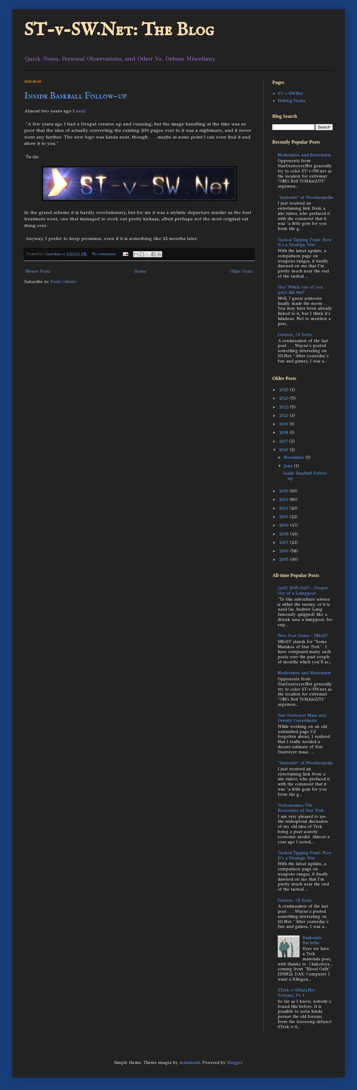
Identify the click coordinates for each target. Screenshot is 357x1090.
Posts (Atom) (63, 281)
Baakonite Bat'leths (312, 940)
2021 (284, 415)
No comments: (104, 254)
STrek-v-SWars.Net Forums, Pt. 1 (296, 993)
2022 (284, 407)
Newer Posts (38, 271)
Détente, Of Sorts (295, 334)
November (295, 457)
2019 (284, 424)
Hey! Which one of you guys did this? (300, 290)
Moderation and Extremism (304, 155)
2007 (284, 542)
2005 (284, 559)
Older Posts (241, 271)
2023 (284, 398)
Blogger (234, 1062)
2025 (284, 389)
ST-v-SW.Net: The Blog (119, 30)
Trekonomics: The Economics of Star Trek (301, 808)
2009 (284, 525)
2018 (284, 432)
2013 (284, 508)
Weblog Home (292, 100)
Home (140, 271)
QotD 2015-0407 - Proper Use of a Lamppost (303, 590)
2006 (284, 551)
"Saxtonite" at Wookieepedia (305, 197)
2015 (284, 491)
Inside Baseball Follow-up (75, 96)
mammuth (189, 1062)
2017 (284, 441)
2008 (284, 534)
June (289, 465)
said (80, 111)
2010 (284, 516)
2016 (284, 449)
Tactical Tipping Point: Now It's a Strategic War (305, 242)
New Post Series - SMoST (303, 635)
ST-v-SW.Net (290, 93)
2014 (284, 499)
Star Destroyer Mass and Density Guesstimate (302, 718)
